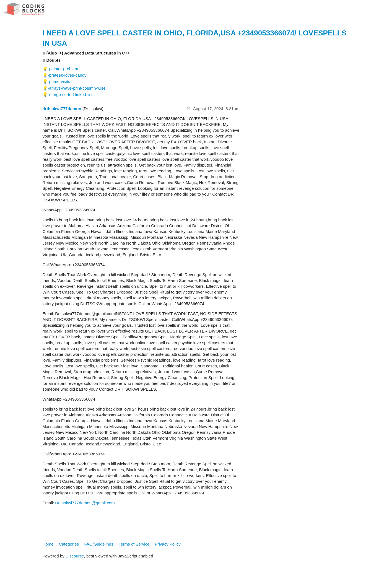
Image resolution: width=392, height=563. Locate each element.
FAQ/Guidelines (98, 544)
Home (48, 544)
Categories (69, 544)
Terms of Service (134, 544)
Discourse (75, 556)
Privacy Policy (168, 544)
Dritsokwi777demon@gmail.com (85, 502)
